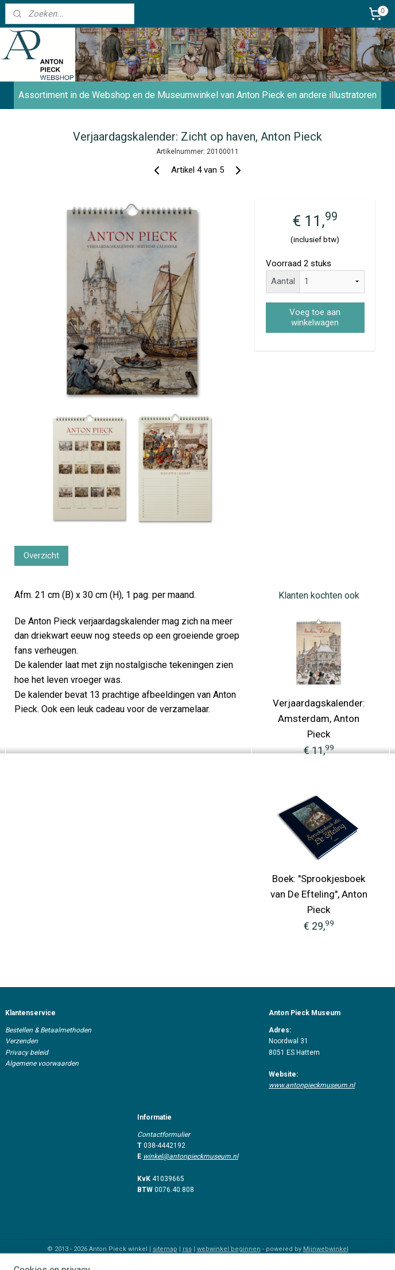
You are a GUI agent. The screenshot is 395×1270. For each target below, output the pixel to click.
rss (187, 1249)
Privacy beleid (26, 1052)
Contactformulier (163, 1135)
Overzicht (41, 555)
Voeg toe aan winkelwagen (314, 317)
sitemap (165, 1249)
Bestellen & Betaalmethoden (48, 1030)
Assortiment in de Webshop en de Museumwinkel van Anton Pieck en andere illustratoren (197, 95)
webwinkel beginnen (229, 1249)
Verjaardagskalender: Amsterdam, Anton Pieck (319, 718)
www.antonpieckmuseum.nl (312, 1085)
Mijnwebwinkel (325, 1249)
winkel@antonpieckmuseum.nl (190, 1156)
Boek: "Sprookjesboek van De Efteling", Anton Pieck (318, 894)
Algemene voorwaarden (42, 1063)
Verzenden (21, 1041)
